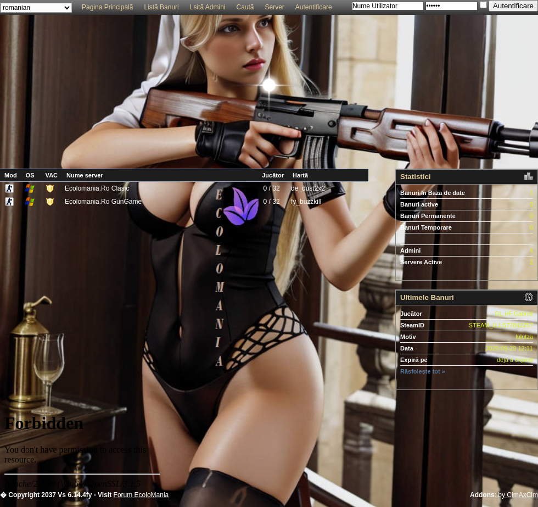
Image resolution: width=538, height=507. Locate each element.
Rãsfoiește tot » (422, 371)
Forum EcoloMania (141, 495)
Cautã (245, 7)
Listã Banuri (161, 7)
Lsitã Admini (208, 7)
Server (274, 7)
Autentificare (313, 7)
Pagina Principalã (107, 7)
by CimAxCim (518, 495)
